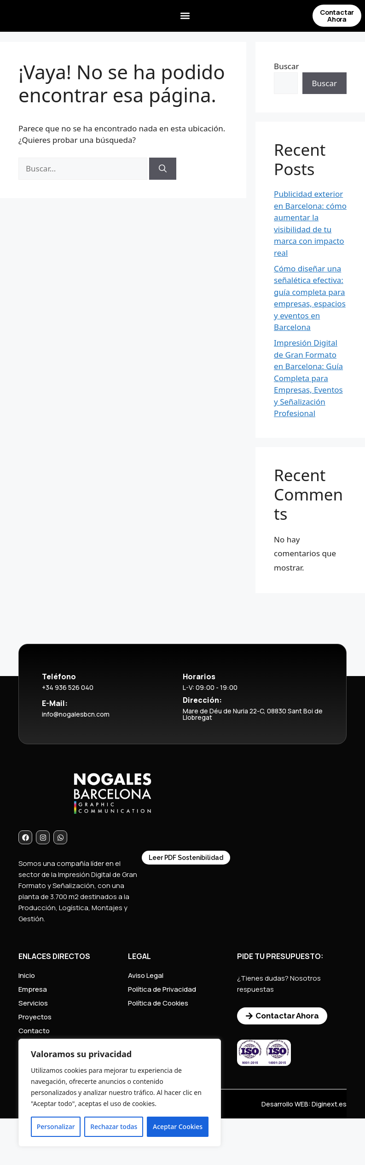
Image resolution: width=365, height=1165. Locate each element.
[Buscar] (162, 169)
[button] (184, 16)
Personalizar (56, 1126)
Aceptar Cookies (178, 1126)
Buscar (286, 66)
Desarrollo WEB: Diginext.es (304, 1104)
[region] (119, 1093)
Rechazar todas (113, 1126)
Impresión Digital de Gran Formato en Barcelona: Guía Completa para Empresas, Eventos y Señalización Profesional (308, 377)
